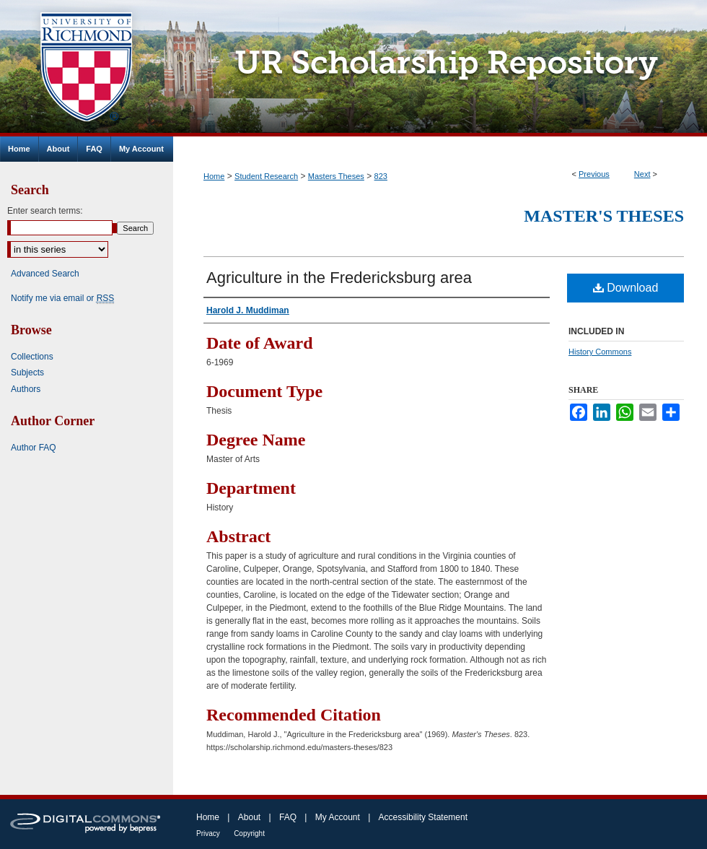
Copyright (249, 833)
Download (626, 288)
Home (213, 176)
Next (642, 174)
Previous (594, 174)
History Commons (599, 351)
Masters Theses (336, 176)
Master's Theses (604, 215)
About (249, 817)
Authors (25, 389)
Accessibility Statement (423, 817)
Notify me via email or (62, 298)
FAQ (288, 817)
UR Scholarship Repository (440, 68)
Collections (32, 357)
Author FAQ (33, 448)
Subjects (27, 372)
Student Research (266, 176)
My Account (337, 817)
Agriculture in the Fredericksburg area (339, 278)
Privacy (208, 833)
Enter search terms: (45, 211)
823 (380, 176)
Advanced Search (45, 274)
